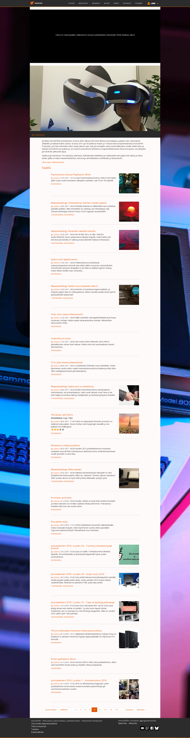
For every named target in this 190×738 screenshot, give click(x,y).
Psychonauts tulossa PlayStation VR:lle (71, 174)
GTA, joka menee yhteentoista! (66, 362)
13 (111, 709)
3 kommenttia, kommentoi (62, 398)
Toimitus (35, 729)
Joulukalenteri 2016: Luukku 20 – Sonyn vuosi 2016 (77, 574)
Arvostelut (83, 3)
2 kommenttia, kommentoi (62, 214)
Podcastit (127, 3)
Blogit (107, 3)
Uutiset (72, 3)
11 (100, 709)
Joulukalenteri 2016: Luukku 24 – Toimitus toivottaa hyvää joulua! (81, 547)
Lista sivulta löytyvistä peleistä (44, 723)
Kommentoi (56, 184)
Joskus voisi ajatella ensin (64, 259)
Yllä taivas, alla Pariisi (62, 414)
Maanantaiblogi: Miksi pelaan (66, 469)
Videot (116, 3)
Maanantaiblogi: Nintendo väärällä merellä (73, 231)
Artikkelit (96, 3)
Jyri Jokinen (56, 178)
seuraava (129, 709)
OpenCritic (122, 723)
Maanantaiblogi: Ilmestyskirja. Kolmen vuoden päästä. (79, 202)
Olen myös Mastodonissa (53, 162)
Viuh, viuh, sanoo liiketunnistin (67, 314)
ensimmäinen (51, 709)
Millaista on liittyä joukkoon (65, 445)
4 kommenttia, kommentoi (62, 243)
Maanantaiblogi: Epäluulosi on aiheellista (72, 386)
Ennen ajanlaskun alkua (63, 658)
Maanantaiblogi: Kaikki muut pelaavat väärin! (74, 286)
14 (116, 709)
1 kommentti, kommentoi (62, 298)
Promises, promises (61, 497)
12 (105, 709)
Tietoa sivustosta (38, 726)
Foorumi (138, 3)
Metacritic (133, 723)
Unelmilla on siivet (60, 338)
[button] (152, 3)
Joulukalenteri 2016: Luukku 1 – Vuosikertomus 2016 (79, 680)
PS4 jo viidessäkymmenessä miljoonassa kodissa (76, 630)
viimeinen (141, 709)
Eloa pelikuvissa (59, 521)
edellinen (64, 709)
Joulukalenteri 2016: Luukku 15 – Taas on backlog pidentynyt (83, 602)
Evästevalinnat (37, 732)
